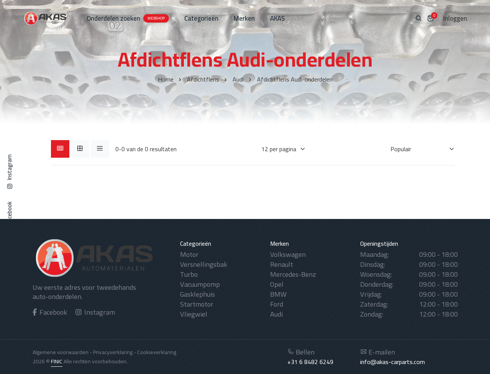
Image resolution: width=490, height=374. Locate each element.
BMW (278, 294)
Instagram (95, 312)
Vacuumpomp (200, 284)
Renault (281, 264)
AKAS (277, 18)
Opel (277, 284)
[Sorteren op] (418, 149)
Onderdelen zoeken (128, 18)
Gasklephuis (197, 294)
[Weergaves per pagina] (279, 149)
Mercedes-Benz (293, 274)
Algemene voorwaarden (60, 352)
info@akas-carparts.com (392, 361)
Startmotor (196, 304)
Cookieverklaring (156, 352)
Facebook (50, 312)
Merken (244, 18)
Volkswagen (288, 254)
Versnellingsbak (203, 264)
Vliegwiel (193, 314)
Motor (189, 254)
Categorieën (201, 18)
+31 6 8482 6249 (310, 361)
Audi (238, 79)
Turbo (189, 274)
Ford (276, 304)
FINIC (56, 361)
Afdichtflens (203, 79)
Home (166, 79)
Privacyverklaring (113, 352)
